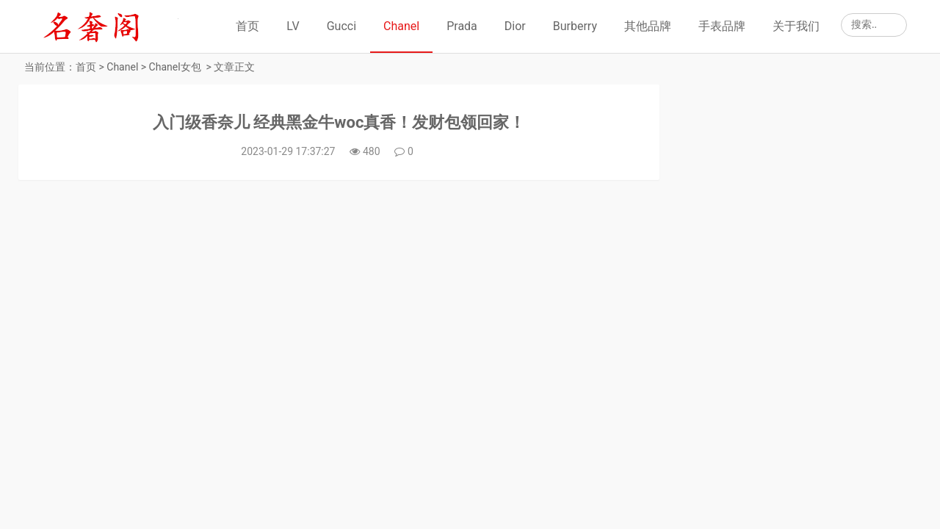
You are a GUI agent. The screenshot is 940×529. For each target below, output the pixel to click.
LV (292, 26)
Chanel (401, 26)
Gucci (341, 26)
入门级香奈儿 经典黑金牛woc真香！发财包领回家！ (339, 122)
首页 (247, 26)
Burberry (575, 26)
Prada (461, 26)
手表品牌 (721, 26)
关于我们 (796, 26)
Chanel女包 (175, 67)
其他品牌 (647, 26)
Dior (515, 26)
